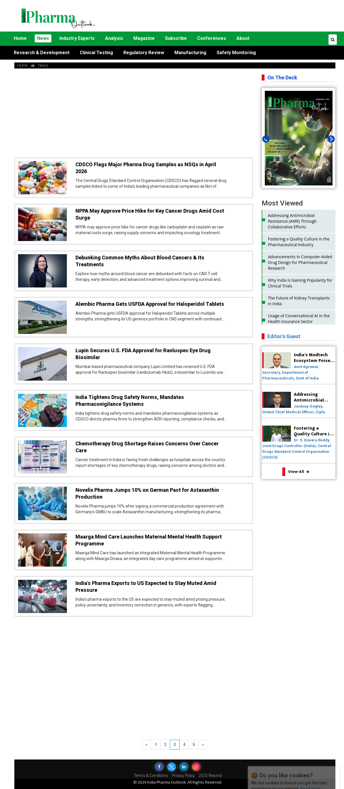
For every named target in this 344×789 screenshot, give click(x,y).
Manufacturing (190, 52)
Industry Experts (77, 38)
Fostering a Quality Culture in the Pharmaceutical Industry (299, 241)
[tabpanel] (299, 138)
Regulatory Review (143, 52)
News (43, 38)
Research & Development (41, 52)
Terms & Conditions (151, 775)
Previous (264, 138)
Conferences (211, 38)
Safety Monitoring (236, 52)
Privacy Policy (183, 775)
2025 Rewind (210, 775)
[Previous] (146, 744)
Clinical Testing (96, 52)
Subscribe (176, 38)
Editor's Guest (283, 336)
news (43, 65)
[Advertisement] (229, 16)
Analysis (114, 38)
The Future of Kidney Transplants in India (299, 300)
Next (330, 138)
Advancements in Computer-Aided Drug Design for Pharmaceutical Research (300, 262)
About (242, 38)
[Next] (203, 744)
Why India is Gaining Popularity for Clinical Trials (300, 283)
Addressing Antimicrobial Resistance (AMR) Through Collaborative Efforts (292, 221)
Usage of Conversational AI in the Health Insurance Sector (299, 318)
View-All (298, 471)
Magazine (144, 38)
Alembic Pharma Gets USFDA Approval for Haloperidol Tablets (149, 304)
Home (20, 38)
